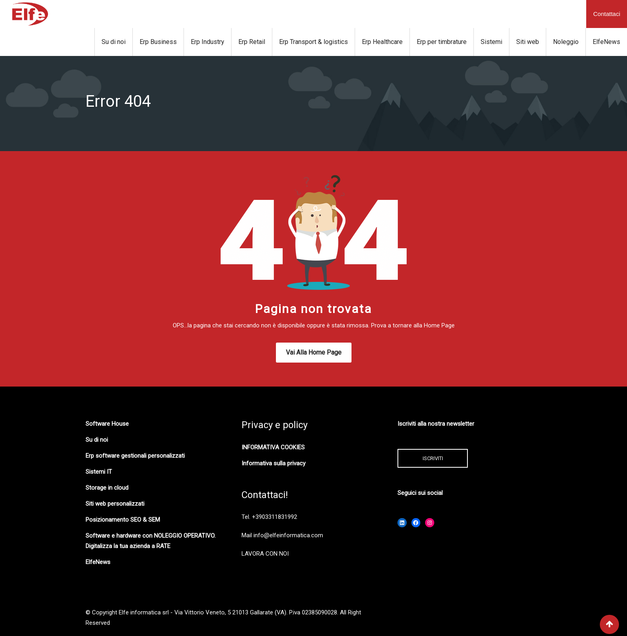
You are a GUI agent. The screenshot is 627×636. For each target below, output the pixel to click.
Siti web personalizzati (115, 503)
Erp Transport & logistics (313, 42)
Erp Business (158, 42)
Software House (107, 423)
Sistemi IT (99, 471)
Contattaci (606, 13)
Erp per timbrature (442, 42)
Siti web (527, 42)
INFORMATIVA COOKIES (273, 447)
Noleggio (566, 42)
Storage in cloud (107, 487)
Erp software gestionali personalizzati (135, 455)
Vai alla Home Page (313, 352)
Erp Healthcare (382, 42)
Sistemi (491, 42)
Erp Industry (207, 42)
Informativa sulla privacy (274, 463)
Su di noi (114, 42)
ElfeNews (606, 42)
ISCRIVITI (433, 458)
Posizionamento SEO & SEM (123, 519)
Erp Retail (251, 42)
